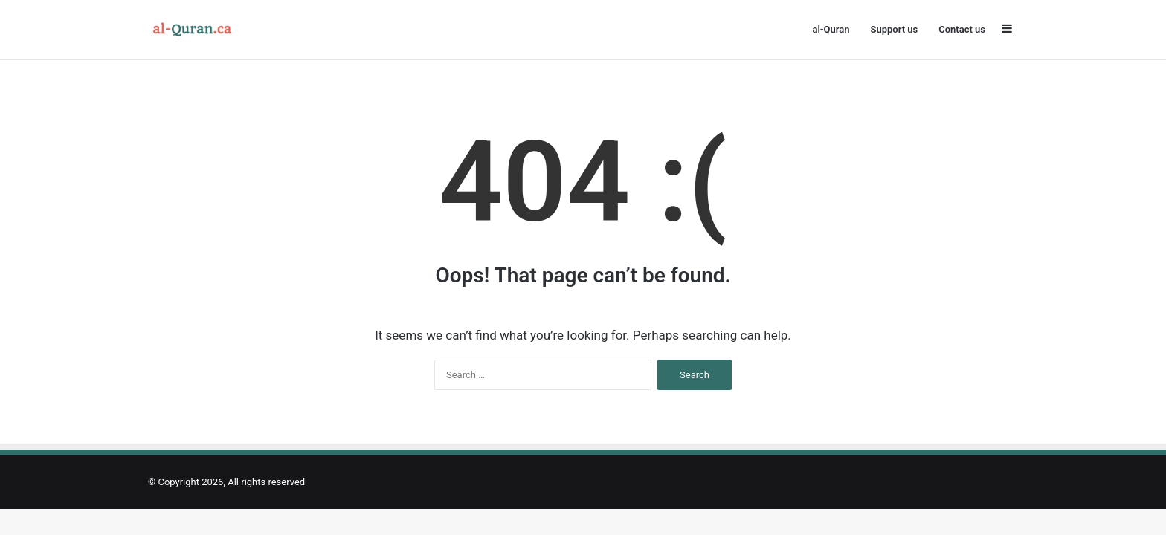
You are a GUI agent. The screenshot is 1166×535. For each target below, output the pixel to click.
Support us (894, 29)
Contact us (961, 29)
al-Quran (830, 29)
